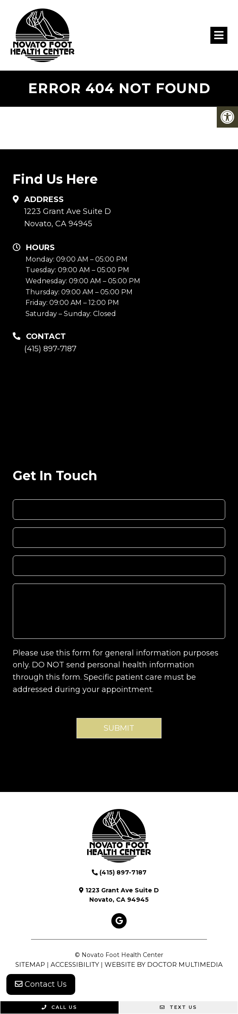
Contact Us (41, 984)
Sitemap (30, 964)
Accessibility (75, 964)
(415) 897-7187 (50, 348)
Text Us (178, 1007)
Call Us (59, 1007)
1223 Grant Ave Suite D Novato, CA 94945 (67, 217)
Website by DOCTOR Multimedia (164, 964)
